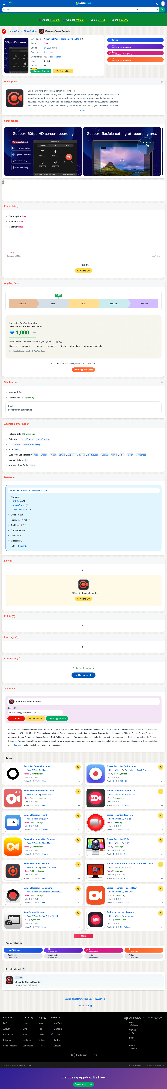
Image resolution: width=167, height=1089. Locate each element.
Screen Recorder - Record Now (122, 887)
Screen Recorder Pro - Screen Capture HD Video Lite (132, 863)
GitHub (55, 1034)
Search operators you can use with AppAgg (83, 998)
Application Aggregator (153, 1017)
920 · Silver (123, 781)
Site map (7, 1040)
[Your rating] (54, 52)
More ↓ (83, 110)
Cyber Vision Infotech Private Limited (140, 770)
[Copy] (162, 81)
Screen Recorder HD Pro (118, 839)
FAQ (5, 1023)
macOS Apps (18, 505)
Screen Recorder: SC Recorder (121, 766)
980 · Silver (40, 927)
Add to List (64, 71)
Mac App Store (40, 71)
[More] (79, 780)
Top (40, 1028)
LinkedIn (56, 1028)
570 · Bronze (41, 829)
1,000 (50, 48)
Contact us (8, 1034)
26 (19, 519)
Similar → (115, 40)
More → (83, 935)
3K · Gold (122, 854)
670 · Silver (123, 805)
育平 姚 (128, 819)
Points (26, 1034)
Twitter (55, 1040)
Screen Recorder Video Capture (39, 839)
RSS (42, 1045)
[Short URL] (88, 363)
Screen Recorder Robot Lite (120, 814)
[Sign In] (163, 3)
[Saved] (9, 3)
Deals (41, 1034)
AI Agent (45, 770)
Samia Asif (46, 794)
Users (25, 1023)
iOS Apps (16, 501)
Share (16, 718)
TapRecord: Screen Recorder (121, 912)
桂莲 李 (45, 819)
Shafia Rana (130, 794)
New (41, 1023)
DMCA (28, 1065)
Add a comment (55, 57)
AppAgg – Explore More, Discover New (149, 1065)
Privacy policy (19, 1065)
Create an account (83, 1084)
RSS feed (16, 745)
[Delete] (23, 969)
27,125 (102, 19)
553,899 (123, 19)
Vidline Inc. (129, 916)
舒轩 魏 (128, 867)
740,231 (79, 19)
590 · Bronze (41, 854)
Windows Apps (19, 509)
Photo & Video (31, 770)
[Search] (67, 9)
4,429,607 (54, 19)
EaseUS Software (49, 867)
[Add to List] (78, 766)
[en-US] (85, 1054)
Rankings (27, 1040)
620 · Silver (40, 781)
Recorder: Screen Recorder (37, 766)
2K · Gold (40, 878)
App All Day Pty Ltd (50, 916)
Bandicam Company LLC (52, 892)
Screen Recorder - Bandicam (38, 887)
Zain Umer (129, 892)
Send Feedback (10, 1045)
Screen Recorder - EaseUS (37, 863)
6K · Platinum (124, 927)
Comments (28, 1045)
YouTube (56, 1023)
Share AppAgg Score (83, 369)
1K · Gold (40, 805)
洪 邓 (127, 843)
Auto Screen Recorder (34, 912)
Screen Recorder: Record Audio (39, 790)
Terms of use (8, 1065)
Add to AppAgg (83, 1005)
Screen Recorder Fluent (35, 814)
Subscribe (22, 545)
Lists (25, 1028)
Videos (42, 1040)
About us (7, 1028)
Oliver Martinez (48, 843)
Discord (56, 1045)
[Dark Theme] (157, 3)
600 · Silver (123, 829)
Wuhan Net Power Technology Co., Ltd (28, 490)
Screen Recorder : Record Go (121, 790)
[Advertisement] (83, 190)
